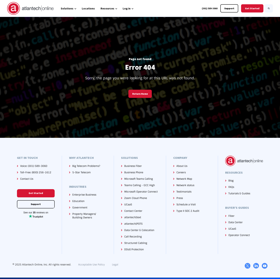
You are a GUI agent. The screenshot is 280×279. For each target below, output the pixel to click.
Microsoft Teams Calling (138, 178)
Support (229, 8)
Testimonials (183, 191)
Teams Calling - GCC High (139, 185)
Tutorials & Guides (239, 193)
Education (78, 201)
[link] (30, 8)
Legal (115, 264)
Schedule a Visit (186, 204)
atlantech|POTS (133, 223)
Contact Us (26, 178)
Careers (181, 172)
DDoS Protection (134, 249)
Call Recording (133, 236)
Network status (185, 185)
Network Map (184, 178)
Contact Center (133, 211)
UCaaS (128, 204)
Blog (231, 180)
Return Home (140, 93)
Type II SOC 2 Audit (187, 211)
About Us (181, 166)
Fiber (231, 215)
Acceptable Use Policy (91, 264)
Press (179, 198)
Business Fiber (133, 166)
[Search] (269, 8)
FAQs (231, 187)
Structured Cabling (135, 243)
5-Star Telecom (81, 172)
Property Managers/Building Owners (84, 215)
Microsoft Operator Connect (141, 191)
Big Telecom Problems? (86, 166)
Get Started (252, 8)
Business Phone (133, 172)
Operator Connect (239, 235)
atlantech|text (132, 217)
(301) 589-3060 (210, 8)
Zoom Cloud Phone (135, 198)
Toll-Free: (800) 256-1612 (35, 172)
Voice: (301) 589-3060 (33, 166)
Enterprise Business (84, 194)
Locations (88, 8)
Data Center (235, 222)
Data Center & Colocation (139, 230)
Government (79, 207)
